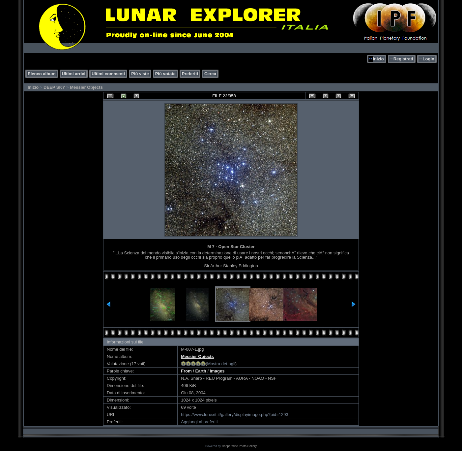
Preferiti (190, 73)
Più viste (140, 73)
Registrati (403, 58)
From (186, 371)
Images (217, 371)
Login (428, 58)
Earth (200, 371)
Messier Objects (86, 87)
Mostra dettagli (221, 363)
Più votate (165, 73)
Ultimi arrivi (74, 73)
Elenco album (42, 73)
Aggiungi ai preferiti (199, 421)
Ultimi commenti (108, 73)
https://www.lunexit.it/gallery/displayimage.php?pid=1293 (234, 414)
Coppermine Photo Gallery (239, 446)
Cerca (210, 73)
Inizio (378, 58)
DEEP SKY (54, 87)
